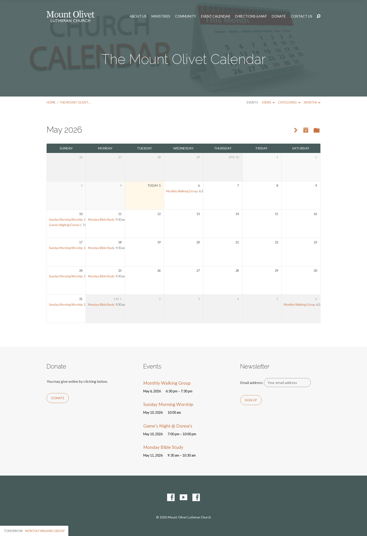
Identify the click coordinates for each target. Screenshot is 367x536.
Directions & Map (251, 16)
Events (252, 102)
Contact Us (301, 16)
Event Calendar (215, 16)
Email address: (275, 382)
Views (268, 102)
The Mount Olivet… (75, 102)
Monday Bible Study (101, 219)
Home (51, 102)
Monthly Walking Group (182, 191)
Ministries (160, 16)
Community (185, 16)
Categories (289, 102)
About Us (138, 16)
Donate (279, 16)
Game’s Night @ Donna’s (65, 225)
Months (312, 102)
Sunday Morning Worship (66, 219)
